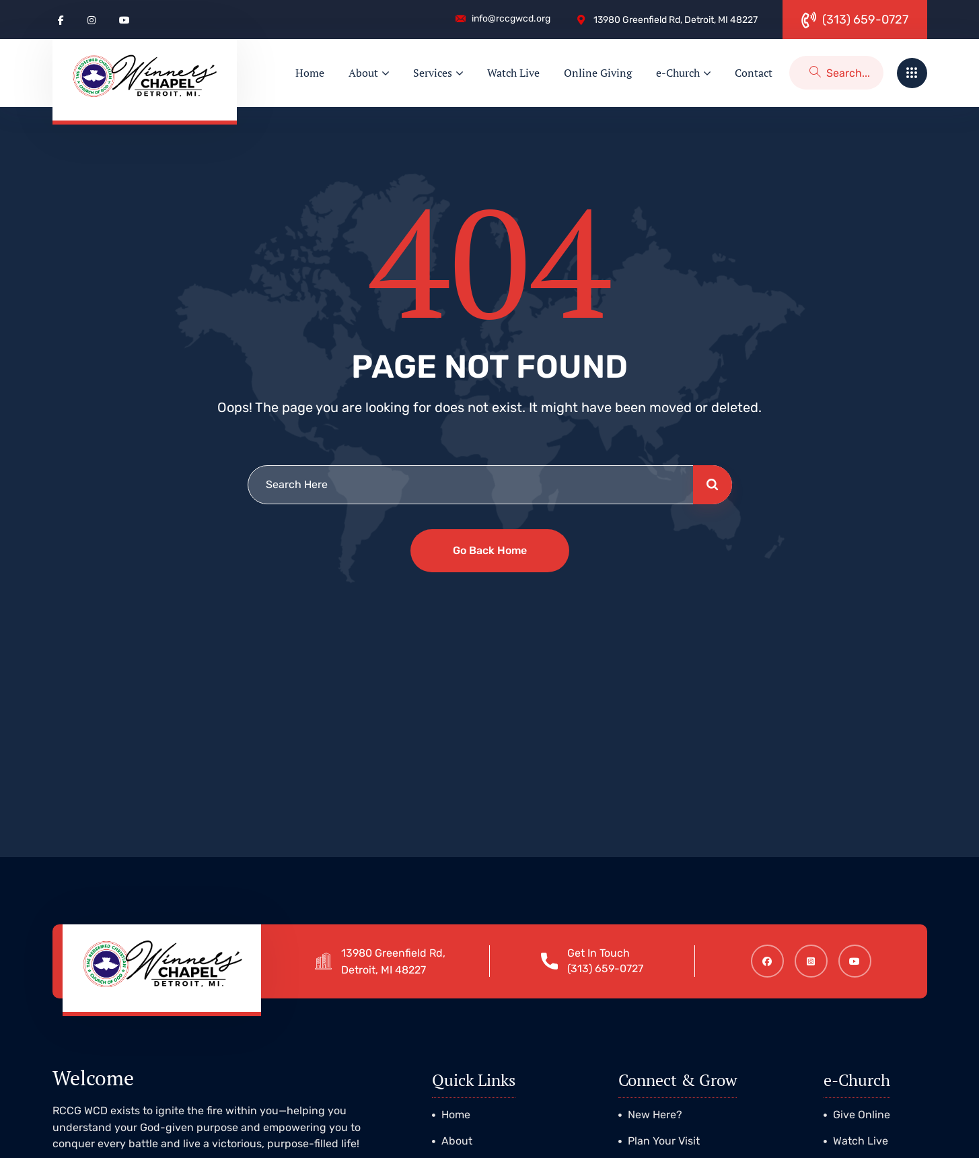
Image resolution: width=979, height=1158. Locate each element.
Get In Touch (605, 953)
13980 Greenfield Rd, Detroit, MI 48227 (400, 961)
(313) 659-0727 (612, 968)
